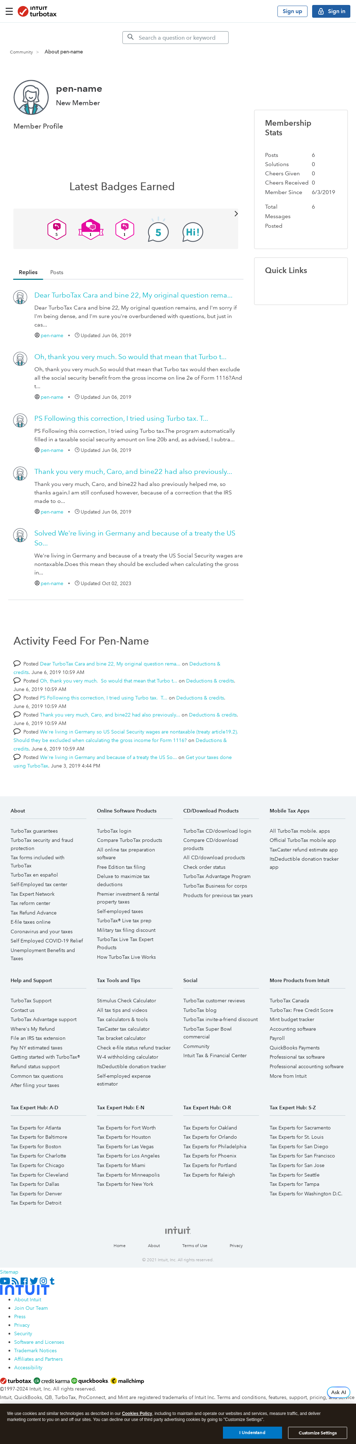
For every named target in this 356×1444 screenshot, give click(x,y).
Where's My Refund (33, 1029)
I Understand (252, 1433)
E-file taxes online (31, 922)
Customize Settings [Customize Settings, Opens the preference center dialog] (318, 1434)
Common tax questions (37, 1076)
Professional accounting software (307, 1066)
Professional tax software (297, 1057)
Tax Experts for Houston (124, 1137)
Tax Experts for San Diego (299, 1146)
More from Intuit (288, 1076)
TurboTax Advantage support (43, 1019)
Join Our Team (31, 1308)
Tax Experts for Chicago (37, 1165)
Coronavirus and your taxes (42, 931)
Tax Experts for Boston (36, 1146)
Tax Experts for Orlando (210, 1137)
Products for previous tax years (218, 895)
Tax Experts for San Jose (297, 1165)
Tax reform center (30, 903)
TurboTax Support (31, 1000)
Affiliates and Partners (38, 1359)
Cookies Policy (137, 1414)
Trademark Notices (35, 1350)
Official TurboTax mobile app (303, 840)
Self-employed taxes (120, 911)
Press (19, 1316)
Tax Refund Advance (34, 913)
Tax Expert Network (32, 894)
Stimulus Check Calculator (126, 1000)
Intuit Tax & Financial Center (215, 1055)
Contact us (22, 1010)
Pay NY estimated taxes (36, 1047)
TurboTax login (114, 831)
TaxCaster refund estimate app (304, 849)
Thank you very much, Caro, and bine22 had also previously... (133, 471)
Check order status (204, 867)
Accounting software (293, 1029)
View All (126, 213)
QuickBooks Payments (295, 1047)
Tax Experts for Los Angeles (128, 1156)
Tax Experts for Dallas (35, 1184)
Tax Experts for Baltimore (39, 1137)
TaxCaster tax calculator (123, 1029)
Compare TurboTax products (129, 840)
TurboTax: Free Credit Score (301, 1010)
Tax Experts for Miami (121, 1165)
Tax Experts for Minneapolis (128, 1175)
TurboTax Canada (289, 1000)
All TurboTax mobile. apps (300, 831)
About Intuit (27, 1299)
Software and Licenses (39, 1342)
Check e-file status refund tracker (134, 1047)
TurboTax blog (200, 1010)
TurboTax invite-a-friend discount (220, 1019)
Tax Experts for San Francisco (302, 1156)
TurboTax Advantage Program (217, 876)
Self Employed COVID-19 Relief (47, 941)
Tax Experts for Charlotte (38, 1156)
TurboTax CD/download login (217, 831)
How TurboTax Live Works (126, 957)
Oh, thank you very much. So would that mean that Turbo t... (130, 356)
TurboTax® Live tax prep (124, 920)
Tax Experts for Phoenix (209, 1156)
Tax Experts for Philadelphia (214, 1146)
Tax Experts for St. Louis (296, 1137)
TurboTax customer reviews (214, 1000)
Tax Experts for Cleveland (39, 1175)
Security (23, 1333)
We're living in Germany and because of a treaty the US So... (108, 757)
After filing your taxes (35, 1085)
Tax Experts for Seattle (295, 1175)
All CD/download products (214, 857)
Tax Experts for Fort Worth (126, 1128)
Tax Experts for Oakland (210, 1128)
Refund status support (35, 1066)
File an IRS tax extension (38, 1038)
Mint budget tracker (292, 1019)
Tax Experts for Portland (210, 1165)
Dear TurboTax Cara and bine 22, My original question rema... (133, 295)
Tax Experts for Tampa (294, 1184)
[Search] (175, 37)
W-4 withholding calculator (127, 1057)
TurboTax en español (34, 875)
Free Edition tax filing (121, 867)
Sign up (292, 11)
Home (120, 1245)
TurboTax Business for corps (215, 886)
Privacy (236, 1245)
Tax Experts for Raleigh (209, 1175)
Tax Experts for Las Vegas (125, 1146)
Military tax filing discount (126, 930)
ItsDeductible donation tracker (131, 1066)
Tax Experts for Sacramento (300, 1128)
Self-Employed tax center (39, 884)
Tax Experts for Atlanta (36, 1128)
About (154, 1245)
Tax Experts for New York (125, 1184)
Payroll (277, 1038)
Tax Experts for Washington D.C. (306, 1193)
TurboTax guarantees (34, 831)
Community (21, 52)
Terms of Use (194, 1245)
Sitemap (9, 1272)
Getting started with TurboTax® (45, 1057)
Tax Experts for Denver (36, 1193)
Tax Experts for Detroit (36, 1203)
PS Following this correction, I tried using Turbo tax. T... (121, 418)
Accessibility (28, 1367)
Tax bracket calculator (121, 1038)
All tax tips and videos (122, 1010)
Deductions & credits (210, 681)
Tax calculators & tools (122, 1019)
